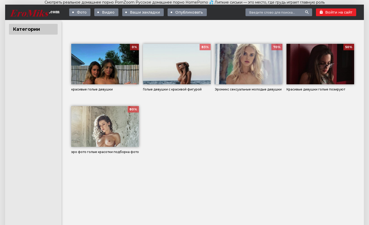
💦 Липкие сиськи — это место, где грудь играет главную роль (267, 2)
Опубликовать (189, 12)
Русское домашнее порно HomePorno (172, 2)
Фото (82, 12)
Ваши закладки (145, 12)
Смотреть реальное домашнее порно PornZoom (90, 2)
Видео (108, 12)
